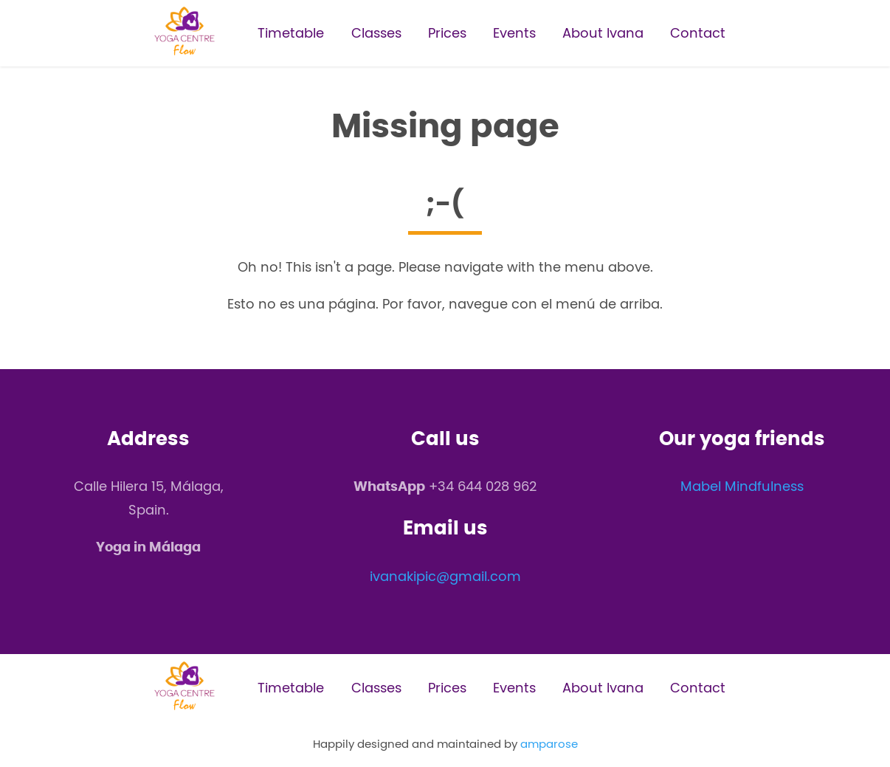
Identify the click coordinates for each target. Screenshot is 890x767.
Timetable (291, 33)
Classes (376, 33)
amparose (549, 743)
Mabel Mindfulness (742, 486)
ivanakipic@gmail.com (445, 576)
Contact (697, 33)
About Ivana (603, 33)
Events (514, 33)
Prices (447, 33)
